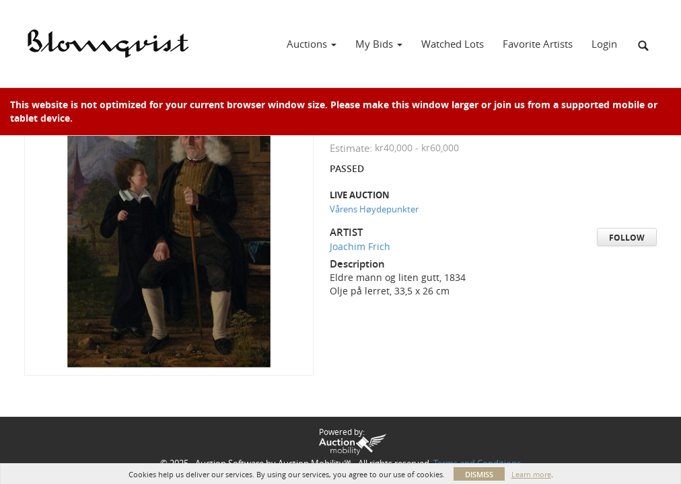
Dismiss (479, 474)
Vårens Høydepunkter (374, 209)
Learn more (531, 474)
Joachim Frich (360, 246)
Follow (627, 237)
